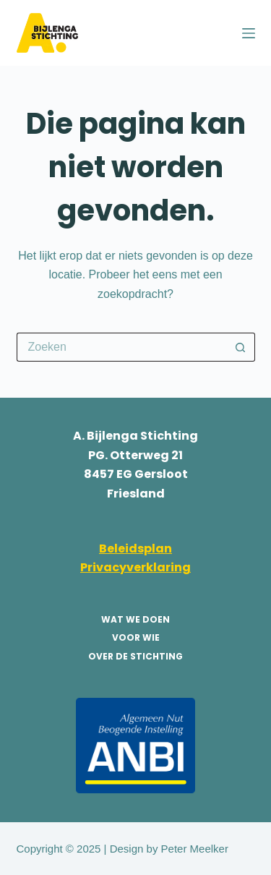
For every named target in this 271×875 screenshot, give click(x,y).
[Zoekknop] (240, 347)
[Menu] (248, 33)
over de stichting (135, 656)
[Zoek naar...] (121, 347)
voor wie (136, 638)
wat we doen (135, 620)
